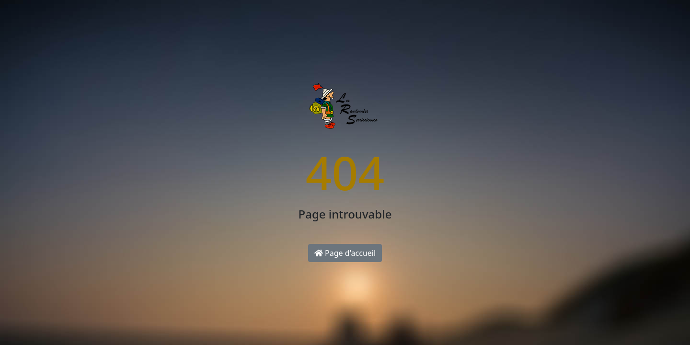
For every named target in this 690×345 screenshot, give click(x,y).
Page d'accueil (345, 253)
